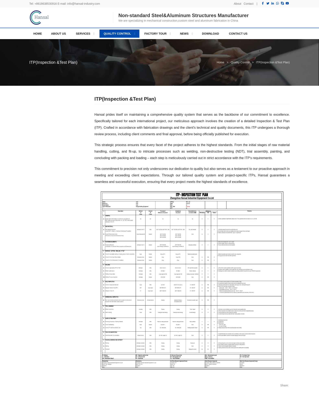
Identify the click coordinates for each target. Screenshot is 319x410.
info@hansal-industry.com (83, 3)
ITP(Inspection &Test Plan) (53, 62)
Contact (248, 3)
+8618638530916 (46, 3)
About (237, 3)
